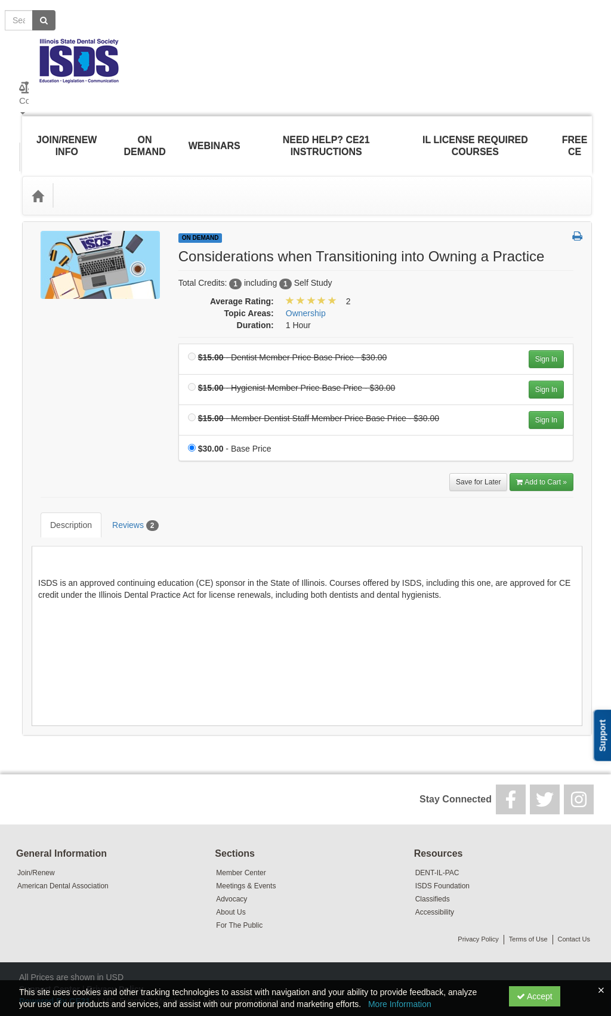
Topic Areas (90, 177)
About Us (230, 876)
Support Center (49, 953)
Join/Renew (36, 837)
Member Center (241, 837)
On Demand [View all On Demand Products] (200, 220)
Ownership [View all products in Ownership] (306, 295)
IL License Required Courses (476, 137)
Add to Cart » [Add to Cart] (541, 464)
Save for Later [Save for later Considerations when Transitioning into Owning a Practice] (478, 464)
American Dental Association (63, 850)
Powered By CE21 (55, 965)
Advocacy (231, 863)
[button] (577, 219)
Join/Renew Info (65, 137)
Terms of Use (528, 903)
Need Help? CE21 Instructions (325, 137)
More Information (399, 1004)
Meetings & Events (246, 850)
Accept (535, 996)
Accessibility (434, 876)
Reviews (126, 498)
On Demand (144, 137)
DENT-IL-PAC (437, 837)
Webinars (213, 137)
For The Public (239, 889)
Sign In (546, 341)
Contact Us (574, 903)
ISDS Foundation (442, 850)
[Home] (38, 178)
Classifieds (432, 863)
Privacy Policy (478, 903)
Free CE (576, 137)
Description (62, 498)
